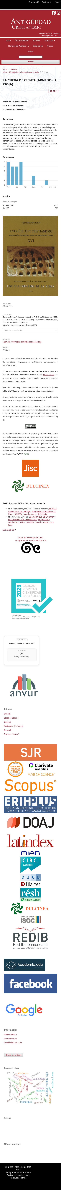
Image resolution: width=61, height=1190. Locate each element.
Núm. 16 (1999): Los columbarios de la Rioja (21, 72)
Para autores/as (10, 1038)
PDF (54, 91)
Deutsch (7, 730)
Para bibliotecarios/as (13, 1042)
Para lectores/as (10, 1034)
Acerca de (49, 40)
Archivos (36, 40)
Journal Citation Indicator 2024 (21, 644)
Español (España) (11, 718)
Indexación (38, 46)
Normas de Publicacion (18, 46)
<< (4, 529)
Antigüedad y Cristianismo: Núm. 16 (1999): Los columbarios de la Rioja (32, 512)
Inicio (8, 40)
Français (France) (11, 734)
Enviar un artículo (14, 1055)
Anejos (30, 51)
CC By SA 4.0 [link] (48, 374)
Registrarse (46, 2)
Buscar (30, 62)
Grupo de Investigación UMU (30, 537)
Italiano (7, 722)
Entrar (57, 2)
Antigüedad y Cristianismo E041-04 (30, 540)
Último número (21, 40)
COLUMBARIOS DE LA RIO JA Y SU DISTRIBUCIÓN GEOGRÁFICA (32, 518)
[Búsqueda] (30, 57)
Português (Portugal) (13, 726)
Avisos (50, 46)
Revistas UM (34, 2)
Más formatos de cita (13, 330)
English (7, 713)
